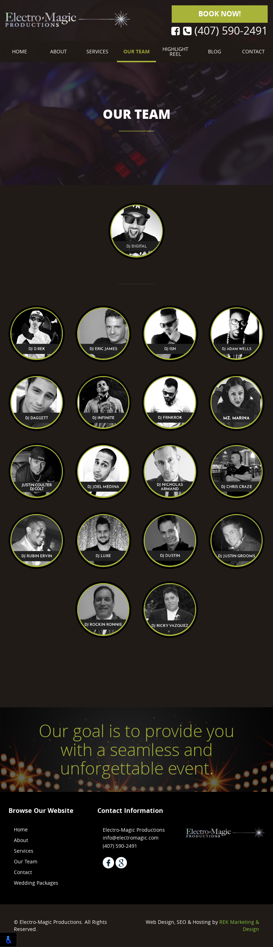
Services (97, 51)
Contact (253, 51)
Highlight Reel (175, 51)
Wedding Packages (36, 882)
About (58, 51)
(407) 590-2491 (225, 31)
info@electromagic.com (131, 837)
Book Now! (219, 13)
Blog (214, 51)
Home (19, 51)
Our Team (136, 51)
